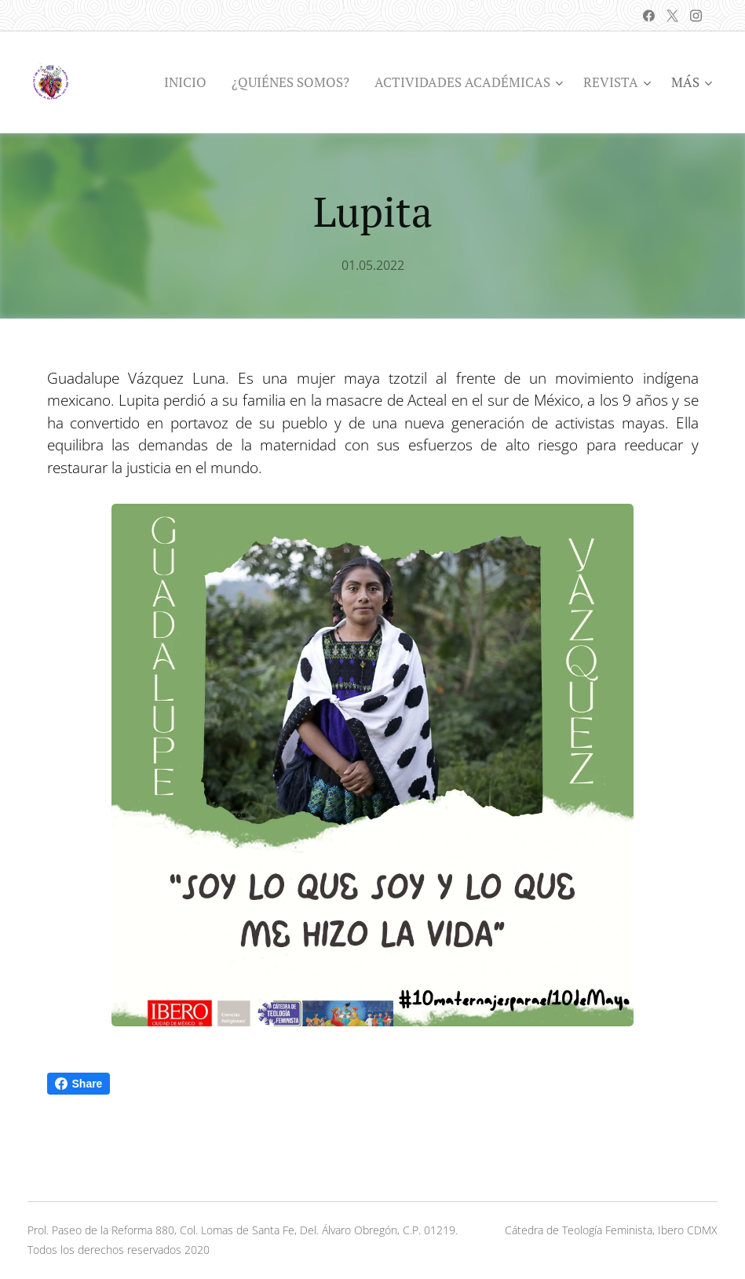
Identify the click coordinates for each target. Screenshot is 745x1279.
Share (79, 1083)
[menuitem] (189, 82)
